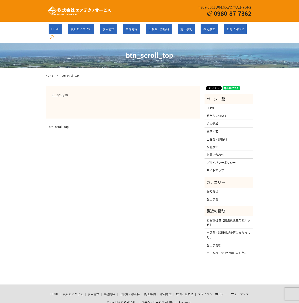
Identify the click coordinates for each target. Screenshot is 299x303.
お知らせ (212, 181)
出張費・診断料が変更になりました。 (228, 224)
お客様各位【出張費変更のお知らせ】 (228, 212)
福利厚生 (191, 27)
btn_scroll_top (59, 117)
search (229, 27)
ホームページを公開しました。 (227, 242)
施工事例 (174, 27)
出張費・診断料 (152, 27)
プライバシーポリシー (221, 152)
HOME (71, 27)
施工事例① (214, 235)
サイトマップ (215, 160)
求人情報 (113, 27)
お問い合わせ (211, 27)
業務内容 (130, 27)
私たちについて (91, 27)
